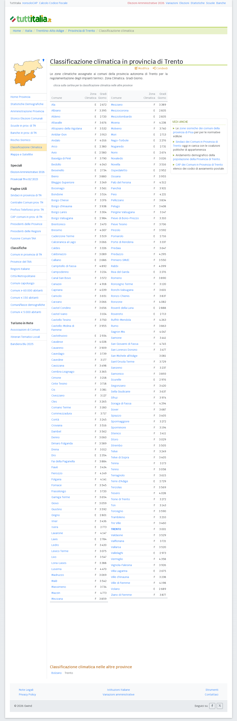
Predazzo (117, 254)
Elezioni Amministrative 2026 (146, 3)
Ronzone (116, 302)
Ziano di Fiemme (121, 594)
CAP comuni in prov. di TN (26, 217)
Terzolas (116, 487)
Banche (221, 3)
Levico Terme (59, 551)
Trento (69, 673)
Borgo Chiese (60, 200)
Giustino (56, 509)
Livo (53, 557)
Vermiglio (117, 559)
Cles (54, 401)
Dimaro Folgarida (62, 443)
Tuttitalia (15, 3)
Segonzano (118, 385)
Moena (115, 122)
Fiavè (54, 467)
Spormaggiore (120, 421)
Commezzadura (61, 413)
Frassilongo (58, 491)
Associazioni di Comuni (25, 329)
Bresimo (56, 230)
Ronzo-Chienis (120, 296)
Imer (54, 521)
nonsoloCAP (30, 3)
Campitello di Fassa (63, 266)
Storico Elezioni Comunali (27, 118)
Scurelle (116, 379)
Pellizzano (117, 200)
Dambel (56, 431)
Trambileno (118, 517)
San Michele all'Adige (124, 355)
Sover (114, 409)
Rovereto (117, 314)
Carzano (56, 302)
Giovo (55, 503)
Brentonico (58, 224)
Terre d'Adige (119, 481)
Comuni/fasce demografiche (28, 305)
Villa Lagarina (119, 571)
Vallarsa (116, 547)
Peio (114, 194)
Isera (54, 527)
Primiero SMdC (120, 260)
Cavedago (57, 353)
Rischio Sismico (20, 140)
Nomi (114, 152)
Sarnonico (117, 373)
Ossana (115, 176)
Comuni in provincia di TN (26, 254)
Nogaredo (117, 146)
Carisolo (56, 296)
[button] (212, 706)
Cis (53, 389)
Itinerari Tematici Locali (25, 337)
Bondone (57, 194)
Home (17, 31)
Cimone (56, 377)
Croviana (56, 425)
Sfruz (114, 397)
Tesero (115, 493)
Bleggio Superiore (62, 182)
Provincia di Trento (81, 31)
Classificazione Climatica (26, 147)
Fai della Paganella (63, 461)
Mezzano (117, 104)
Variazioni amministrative (118, 694)
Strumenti (212, 689)
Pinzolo (115, 230)
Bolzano (56, 673)
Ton (113, 505)
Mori (113, 134)
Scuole (210, 3)
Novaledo (117, 158)
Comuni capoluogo (22, 283)
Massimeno (58, 587)
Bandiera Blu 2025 (22, 344)
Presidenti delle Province (26, 224)
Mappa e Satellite (22, 154)
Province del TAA (21, 261)
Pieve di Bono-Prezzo (125, 218)
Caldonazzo (58, 254)
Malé (54, 581)
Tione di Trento (120, 499)
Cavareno (57, 348)
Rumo (114, 326)
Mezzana (57, 598)
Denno (55, 437)
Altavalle (56, 122)
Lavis (54, 539)
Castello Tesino (61, 320)
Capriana (56, 290)
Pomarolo (117, 236)
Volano (115, 589)
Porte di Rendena (122, 242)
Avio (54, 152)
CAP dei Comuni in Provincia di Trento (199, 164)
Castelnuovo (59, 335)
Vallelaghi (117, 553)
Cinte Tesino (59, 383)
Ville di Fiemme (120, 583)
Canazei (56, 284)
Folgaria (56, 479)
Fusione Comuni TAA (23, 238)
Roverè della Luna (122, 308)
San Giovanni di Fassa (124, 344)
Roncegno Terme (122, 284)
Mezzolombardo (121, 116)
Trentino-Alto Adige (50, 31)
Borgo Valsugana (62, 218)
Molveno (116, 128)
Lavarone (57, 533)
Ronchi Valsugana (122, 290)
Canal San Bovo (61, 278)
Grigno (55, 515)
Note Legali (26, 689)
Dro (53, 455)
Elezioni (184, 3)
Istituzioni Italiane (118, 689)
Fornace (56, 485)
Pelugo (115, 206)
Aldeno (55, 116)
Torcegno (117, 511)
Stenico (116, 433)
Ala (53, 104)
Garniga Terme (60, 497)
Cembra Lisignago (62, 371)
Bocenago (57, 188)
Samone (116, 337)
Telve (114, 451)
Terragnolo (118, 475)
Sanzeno (116, 367)
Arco (54, 146)
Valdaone (117, 535)
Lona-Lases (58, 563)
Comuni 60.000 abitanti (27, 290)
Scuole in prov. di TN (23, 125)
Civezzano (57, 395)
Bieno (55, 176)
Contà (55, 419)
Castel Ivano (59, 314)
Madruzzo (57, 575)
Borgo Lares (59, 212)
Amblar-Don (59, 134)
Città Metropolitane (23, 276)
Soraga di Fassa (121, 403)
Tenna (115, 463)
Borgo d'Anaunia (61, 206)
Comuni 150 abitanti (24, 297)
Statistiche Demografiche (27, 104)
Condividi (160, 68)
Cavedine (57, 359)
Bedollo (56, 164)
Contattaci (211, 694)
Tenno (115, 469)
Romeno (116, 278)
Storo (114, 439)
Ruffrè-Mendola (121, 320)
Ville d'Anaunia (120, 577)
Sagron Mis (118, 331)
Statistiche (198, 3)
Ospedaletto (119, 170)
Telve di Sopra (120, 457)
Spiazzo (116, 415)
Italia (28, 31)
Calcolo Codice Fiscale (53, 3)
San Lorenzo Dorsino (124, 349)
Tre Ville (116, 523)
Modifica (142, 68)
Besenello (57, 170)
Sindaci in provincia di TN (26, 195)
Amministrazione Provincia (27, 111)
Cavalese (57, 341)
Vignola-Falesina (121, 565)
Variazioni (172, 3)
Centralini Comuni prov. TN (27, 202)
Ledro (55, 545)
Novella (115, 164)
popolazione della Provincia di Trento (196, 159)
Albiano (56, 110)
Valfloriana (117, 541)
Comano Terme (61, 407)
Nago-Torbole (120, 140)
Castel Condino (61, 308)
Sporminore (118, 427)
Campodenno (60, 272)
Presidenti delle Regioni (26, 231)
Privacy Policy (27, 694)
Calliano (56, 260)
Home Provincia (20, 97)
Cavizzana (57, 365)
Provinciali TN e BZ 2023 (24, 179)
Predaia (116, 248)
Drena (55, 449)
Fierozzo (56, 473)
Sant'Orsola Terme (122, 361)
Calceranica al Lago (63, 242)
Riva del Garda (120, 272)
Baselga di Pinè (61, 158)
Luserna (56, 569)
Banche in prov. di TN (24, 133)
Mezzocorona (119, 110)
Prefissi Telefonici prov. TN (27, 209)
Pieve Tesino (119, 224)
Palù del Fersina (121, 182)
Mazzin (55, 593)
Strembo (116, 445)
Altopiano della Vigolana (66, 128)
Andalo (55, 140)
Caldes (55, 248)
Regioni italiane (20, 269)
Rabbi (114, 266)
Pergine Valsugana (123, 212)
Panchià (116, 188)
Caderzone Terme (62, 236)
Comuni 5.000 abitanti (26, 312)
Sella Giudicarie (120, 391)
